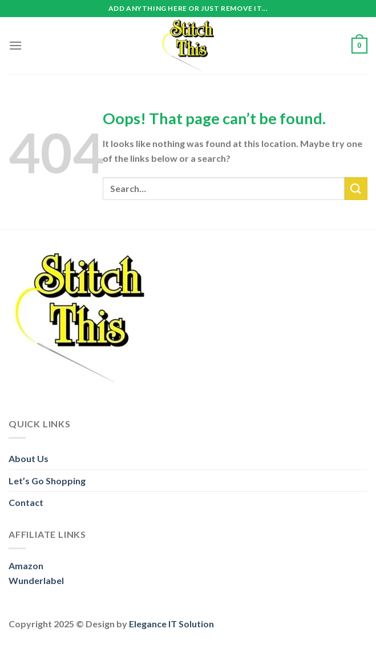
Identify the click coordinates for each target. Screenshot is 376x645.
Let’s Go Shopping (47, 480)
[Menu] (15, 45)
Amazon (26, 565)
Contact (26, 502)
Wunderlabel (36, 580)
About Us (28, 458)
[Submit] (356, 188)
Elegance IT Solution (171, 623)
